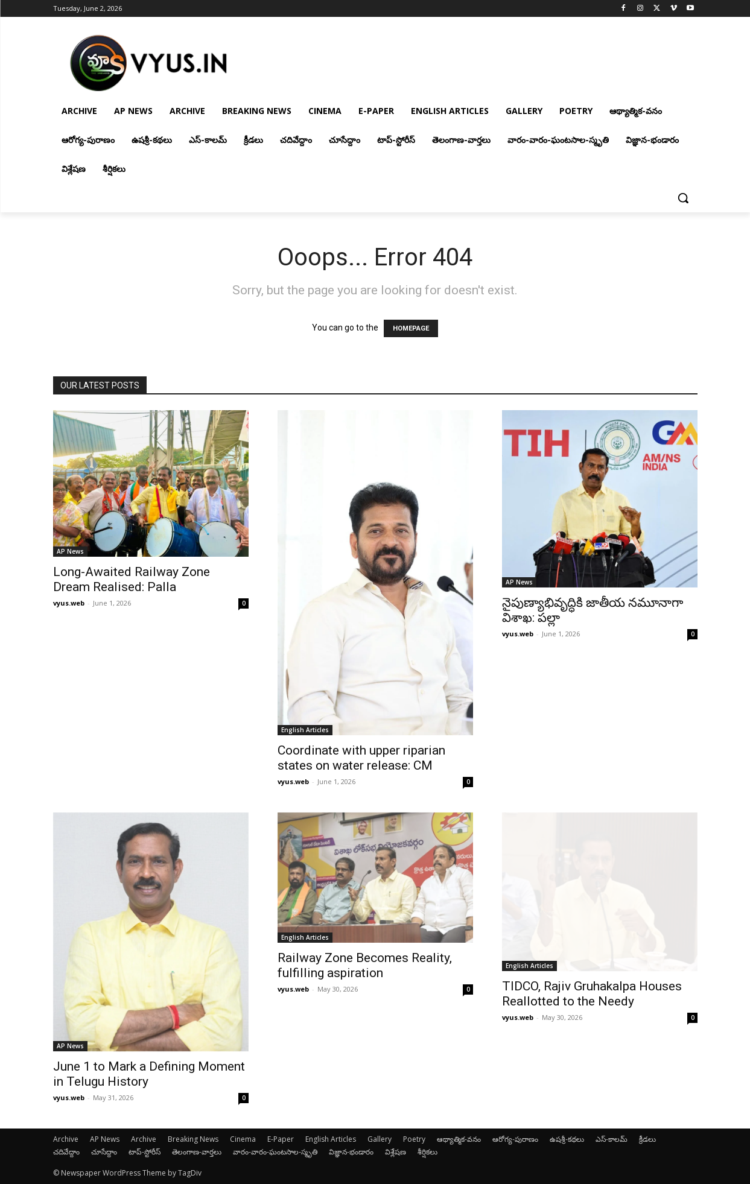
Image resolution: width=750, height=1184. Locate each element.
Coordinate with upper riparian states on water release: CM (361, 758)
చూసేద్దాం (104, 1152)
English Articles (305, 730)
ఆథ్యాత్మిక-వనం (459, 1139)
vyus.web (68, 602)
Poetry (414, 1139)
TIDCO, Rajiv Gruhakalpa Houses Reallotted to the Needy (592, 993)
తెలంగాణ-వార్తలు (196, 1152)
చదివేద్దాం (66, 1152)
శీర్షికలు (427, 1152)
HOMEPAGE (411, 328)
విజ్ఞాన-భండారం (351, 1152)
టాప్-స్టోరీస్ (144, 1152)
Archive (65, 1139)
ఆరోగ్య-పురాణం (515, 1139)
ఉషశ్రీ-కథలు (567, 1139)
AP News (70, 551)
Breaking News (193, 1139)
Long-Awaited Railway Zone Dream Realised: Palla (131, 579)
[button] (683, 197)
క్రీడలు (647, 1139)
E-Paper (280, 1139)
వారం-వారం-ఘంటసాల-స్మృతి (275, 1152)
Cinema (243, 1139)
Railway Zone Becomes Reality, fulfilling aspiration (365, 965)
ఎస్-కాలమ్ (612, 1139)
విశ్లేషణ (395, 1152)
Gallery (379, 1139)
